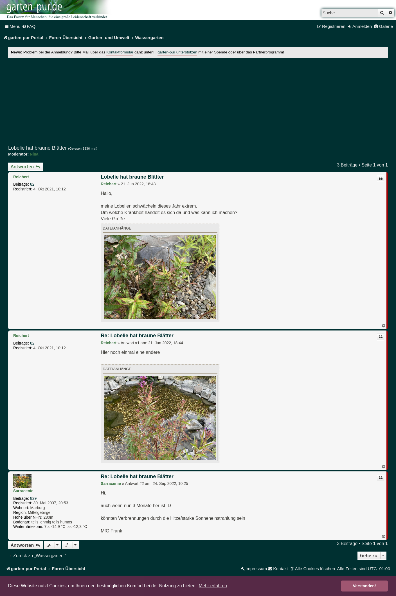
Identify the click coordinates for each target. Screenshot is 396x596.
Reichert (21, 177)
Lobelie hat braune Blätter (37, 148)
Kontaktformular (119, 52)
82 (32, 184)
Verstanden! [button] (364, 586)
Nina (34, 154)
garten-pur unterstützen (177, 52)
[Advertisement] (198, 101)
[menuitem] (29, 26)
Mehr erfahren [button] (213, 585)
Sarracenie (23, 491)
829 (33, 498)
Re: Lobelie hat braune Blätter (137, 335)
